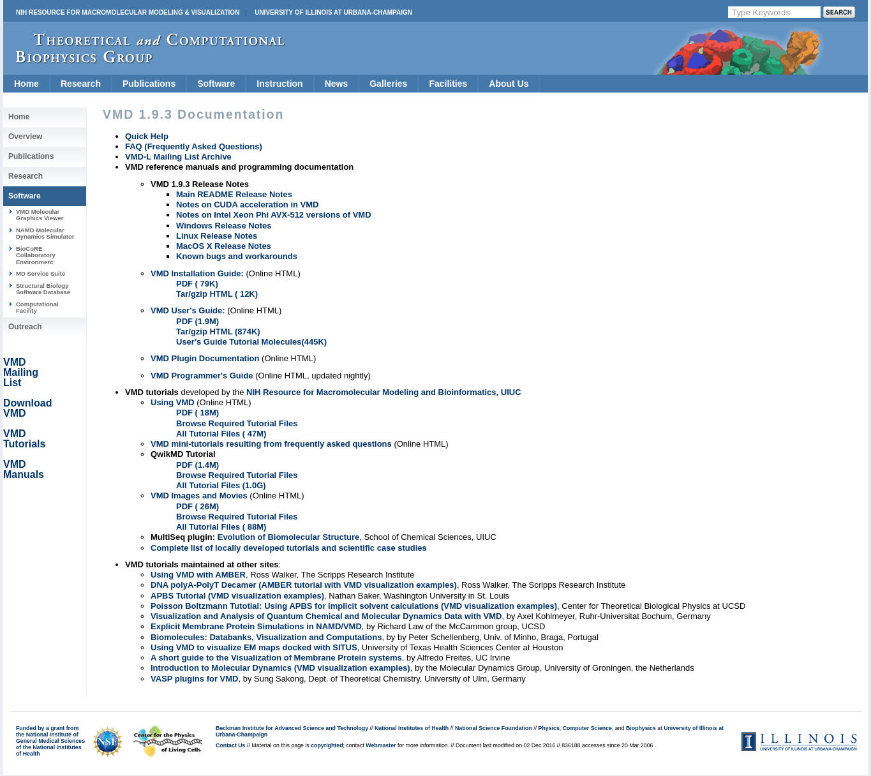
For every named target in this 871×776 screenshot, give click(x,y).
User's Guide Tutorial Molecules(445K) (251, 342)
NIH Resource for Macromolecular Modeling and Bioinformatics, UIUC (383, 392)
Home (26, 83)
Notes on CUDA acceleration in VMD (247, 204)
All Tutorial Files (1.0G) (221, 485)
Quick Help (146, 136)
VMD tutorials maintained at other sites (202, 564)
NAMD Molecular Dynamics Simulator (45, 233)
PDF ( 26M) (197, 506)
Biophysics (641, 728)
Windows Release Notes (223, 225)
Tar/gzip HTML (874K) (218, 331)
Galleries (388, 83)
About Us (508, 83)
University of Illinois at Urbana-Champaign (333, 12)
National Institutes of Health (412, 728)
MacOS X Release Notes (223, 246)
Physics (549, 728)
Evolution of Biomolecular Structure (288, 537)
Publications (149, 83)
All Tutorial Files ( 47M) (221, 433)
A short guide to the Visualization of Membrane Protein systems (276, 657)
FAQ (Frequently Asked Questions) (193, 146)
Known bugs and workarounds (236, 256)
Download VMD (27, 408)
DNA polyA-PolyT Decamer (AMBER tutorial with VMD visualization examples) (304, 585)
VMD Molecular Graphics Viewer (39, 214)
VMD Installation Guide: (197, 273)
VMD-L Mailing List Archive (178, 156)
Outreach (25, 326)
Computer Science (587, 728)
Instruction (279, 83)
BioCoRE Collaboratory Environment (36, 255)
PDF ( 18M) (197, 412)
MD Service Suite (40, 273)
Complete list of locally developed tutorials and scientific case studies (289, 548)
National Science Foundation (493, 728)
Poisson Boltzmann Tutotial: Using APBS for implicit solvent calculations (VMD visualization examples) (354, 606)
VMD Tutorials (24, 438)
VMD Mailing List (20, 372)
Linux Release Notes (216, 236)
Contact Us (230, 745)
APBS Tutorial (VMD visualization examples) (237, 596)
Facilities (448, 83)
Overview (25, 136)
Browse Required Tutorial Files (236, 423)
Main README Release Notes (234, 194)
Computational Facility (37, 307)
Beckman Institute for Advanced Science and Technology (292, 728)
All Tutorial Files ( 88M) (221, 527)
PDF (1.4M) (197, 465)
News (336, 83)
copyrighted (327, 745)
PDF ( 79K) (197, 283)
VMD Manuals (23, 469)
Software (216, 83)
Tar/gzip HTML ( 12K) (217, 294)
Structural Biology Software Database (43, 288)
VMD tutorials (152, 392)
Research (81, 83)
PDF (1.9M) (197, 321)
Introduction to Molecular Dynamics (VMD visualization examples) (280, 668)
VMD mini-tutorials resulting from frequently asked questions (271, 444)
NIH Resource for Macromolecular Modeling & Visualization (127, 12)
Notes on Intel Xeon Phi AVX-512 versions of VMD (273, 215)
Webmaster (381, 745)
